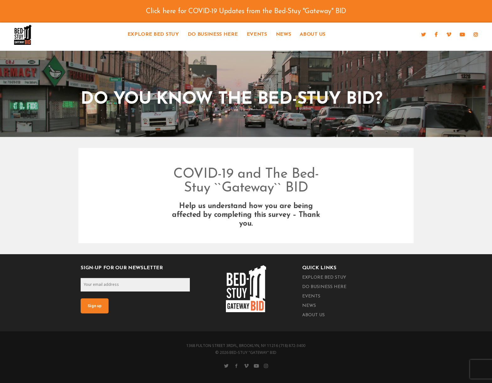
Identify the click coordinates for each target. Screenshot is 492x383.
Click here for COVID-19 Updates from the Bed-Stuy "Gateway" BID (246, 11)
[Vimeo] (449, 34)
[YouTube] (462, 34)
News (283, 34)
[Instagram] (475, 34)
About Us (312, 34)
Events (257, 34)
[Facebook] (436, 34)
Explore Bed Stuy (153, 34)
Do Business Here (213, 34)
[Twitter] (423, 34)
